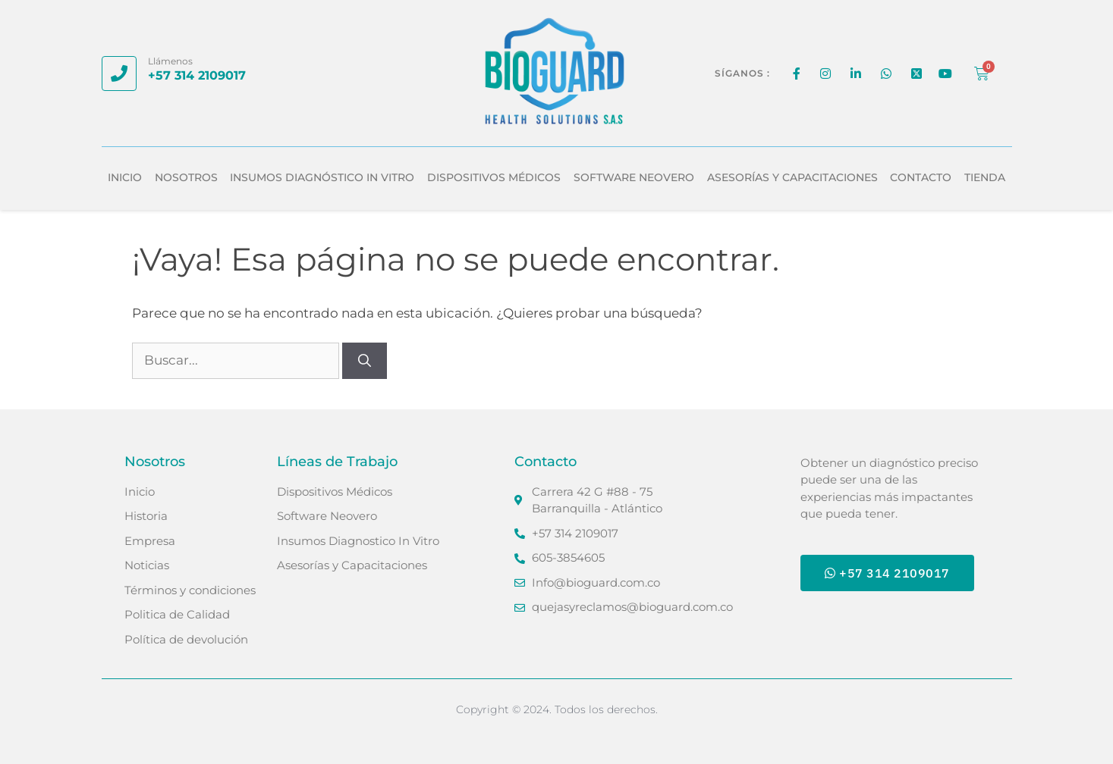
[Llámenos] (119, 73)
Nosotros (186, 177)
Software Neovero (634, 177)
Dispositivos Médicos (494, 177)
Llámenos (170, 61)
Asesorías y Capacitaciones (792, 177)
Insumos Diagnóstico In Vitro (322, 177)
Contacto (920, 177)
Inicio (125, 177)
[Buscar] (364, 361)
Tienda (984, 177)
